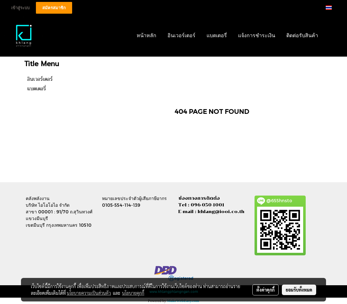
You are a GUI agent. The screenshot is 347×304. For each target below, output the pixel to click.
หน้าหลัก (146, 35)
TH (333, 7)
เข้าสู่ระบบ (20, 7)
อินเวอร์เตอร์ (181, 35)
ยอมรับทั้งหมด (299, 290)
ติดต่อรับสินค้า (302, 35)
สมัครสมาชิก (54, 7)
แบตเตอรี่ (217, 35)
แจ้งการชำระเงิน (256, 35)
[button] (333, 35)
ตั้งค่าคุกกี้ (265, 290)
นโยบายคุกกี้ (133, 293)
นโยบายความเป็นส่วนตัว (89, 293)
